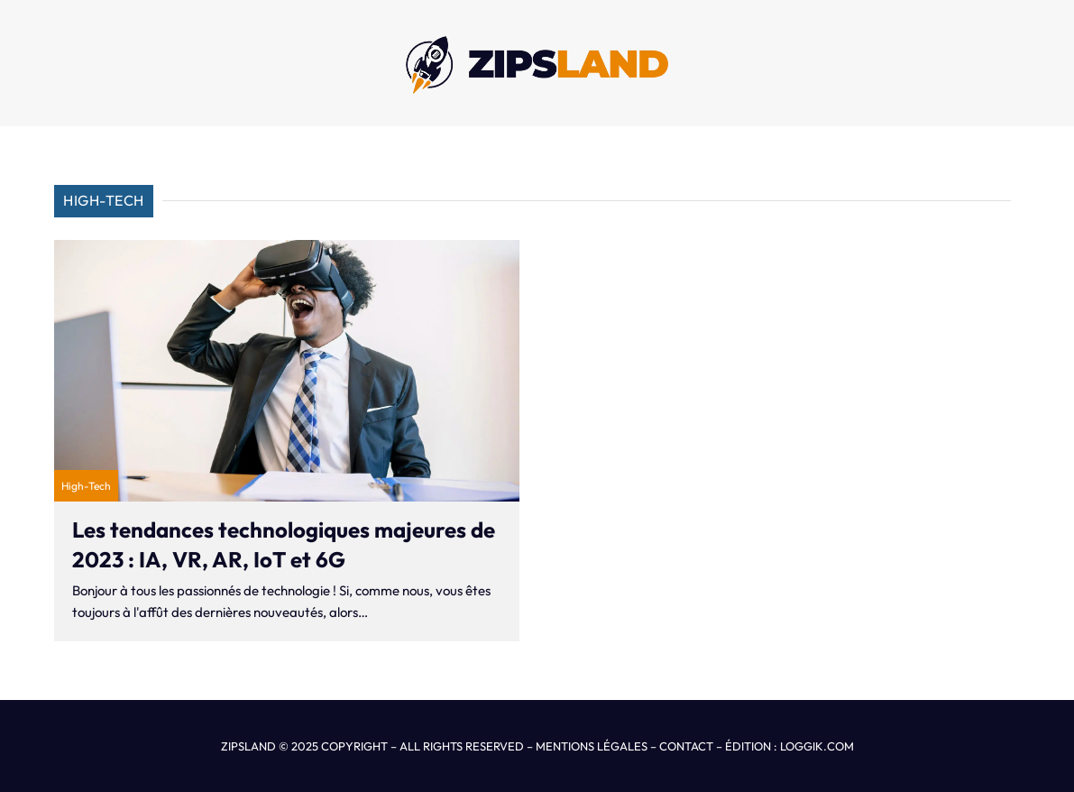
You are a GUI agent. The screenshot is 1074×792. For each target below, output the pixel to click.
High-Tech (86, 486)
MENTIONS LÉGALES (591, 746)
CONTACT (686, 746)
